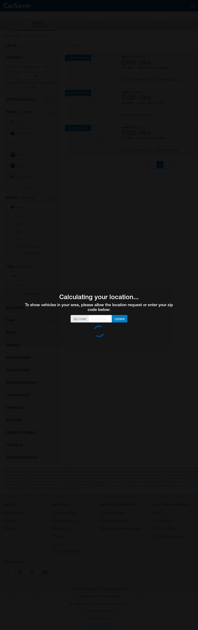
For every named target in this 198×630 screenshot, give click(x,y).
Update (119, 319)
